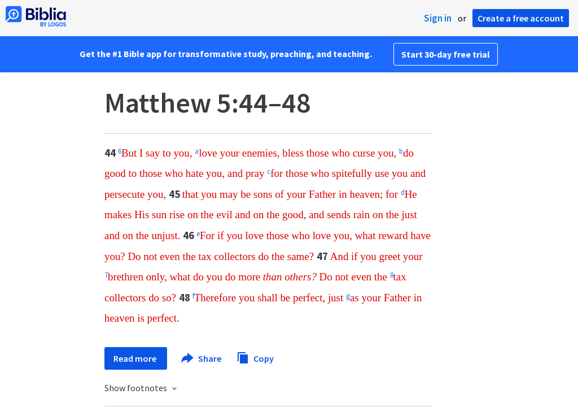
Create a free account (521, 18)
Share (202, 358)
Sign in (438, 18)
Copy (255, 357)
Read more (135, 358)
